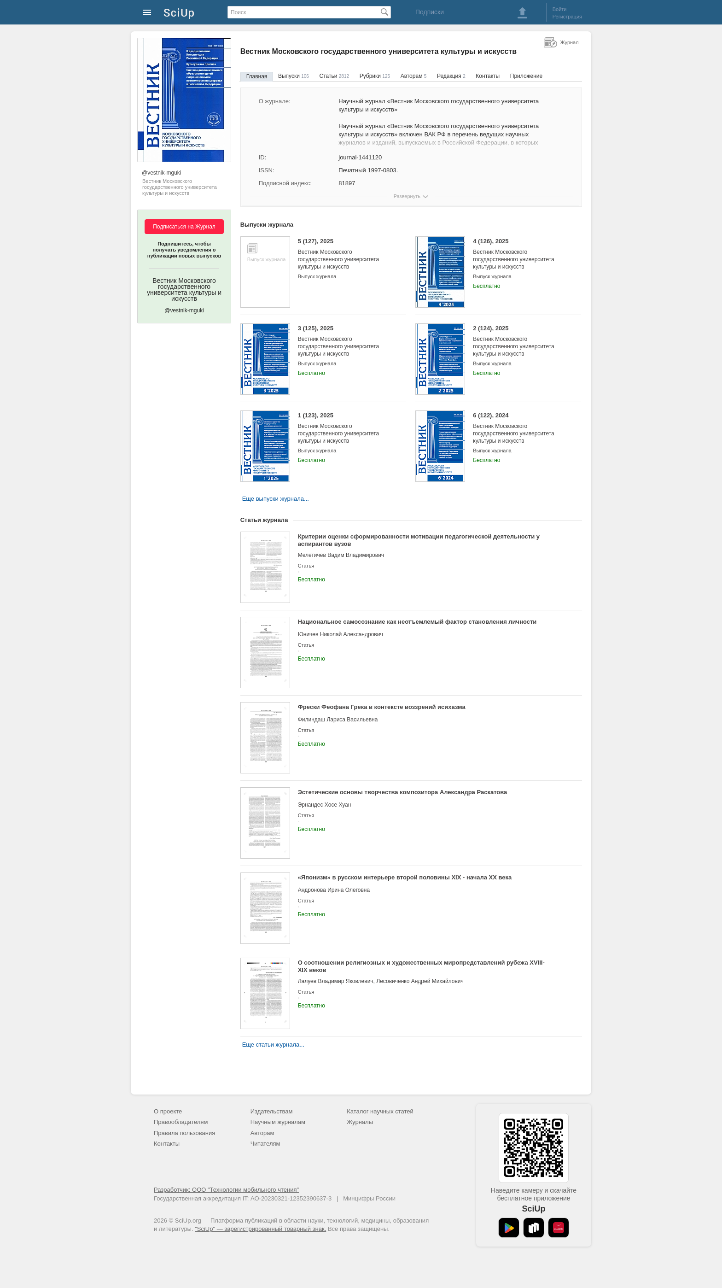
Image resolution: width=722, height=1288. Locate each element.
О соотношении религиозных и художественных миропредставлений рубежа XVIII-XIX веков (421, 966)
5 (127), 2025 (345, 254)
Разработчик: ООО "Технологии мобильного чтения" (226, 1189)
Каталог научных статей (380, 1111)
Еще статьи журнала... (273, 1044)
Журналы (360, 1121)
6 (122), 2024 (520, 428)
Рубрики (375, 76)
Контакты (488, 76)
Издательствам (271, 1111)
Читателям (265, 1143)
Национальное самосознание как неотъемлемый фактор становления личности (417, 621)
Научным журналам (277, 1121)
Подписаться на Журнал (184, 226)
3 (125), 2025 (345, 341)
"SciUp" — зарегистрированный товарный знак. (260, 1228)
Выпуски (293, 76)
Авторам (414, 76)
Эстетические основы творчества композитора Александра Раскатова (402, 792)
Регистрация (567, 16)
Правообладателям (181, 1121)
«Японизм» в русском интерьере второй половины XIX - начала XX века (405, 877)
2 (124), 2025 (520, 341)
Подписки (429, 12)
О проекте (168, 1111)
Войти (560, 9)
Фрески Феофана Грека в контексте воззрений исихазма (382, 706)
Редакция (451, 76)
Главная (257, 76)
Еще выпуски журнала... (275, 498)
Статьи (334, 76)
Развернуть (407, 196)
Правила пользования (184, 1133)
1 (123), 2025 (345, 428)
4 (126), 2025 (520, 254)
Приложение (526, 76)
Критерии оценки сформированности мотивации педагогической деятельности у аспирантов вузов (419, 540)
